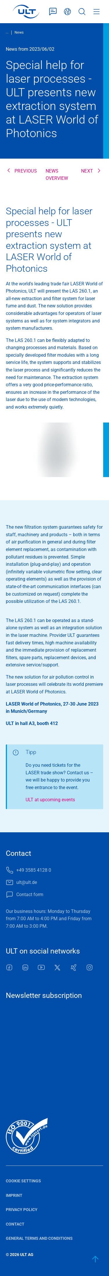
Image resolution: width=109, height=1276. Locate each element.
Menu (96, 11)
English (67, 11)
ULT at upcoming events (50, 799)
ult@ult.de (26, 882)
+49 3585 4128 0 (33, 870)
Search (82, 11)
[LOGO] (26, 11)
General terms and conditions (39, 1238)
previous (26, 171)
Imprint (14, 1195)
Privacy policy (21, 1209)
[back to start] (95, 1259)
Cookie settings (23, 1181)
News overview (57, 174)
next (87, 171)
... (7, 32)
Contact (15, 1224)
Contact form (53, 11)
